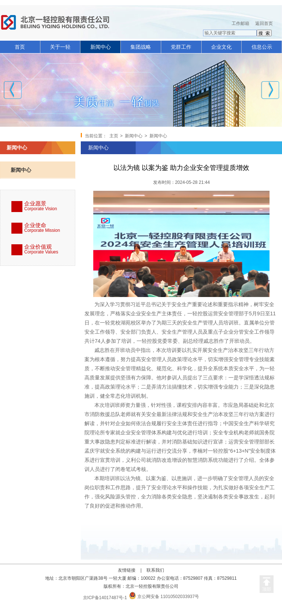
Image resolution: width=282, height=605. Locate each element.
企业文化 (221, 47)
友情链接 (126, 570)
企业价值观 (49, 249)
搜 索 (264, 33)
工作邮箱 (240, 23)
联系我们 (155, 570)
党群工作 (181, 47)
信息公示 (262, 47)
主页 (113, 135)
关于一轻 (60, 47)
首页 (20, 47)
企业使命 (49, 228)
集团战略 (140, 47)
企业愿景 (49, 206)
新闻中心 (100, 47)
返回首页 (264, 23)
